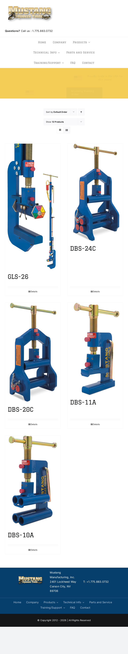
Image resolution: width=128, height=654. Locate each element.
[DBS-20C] (32, 352)
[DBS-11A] (95, 349)
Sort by (56, 112)
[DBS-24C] (95, 192)
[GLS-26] (32, 207)
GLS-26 (18, 276)
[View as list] (67, 130)
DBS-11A (83, 402)
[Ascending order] (81, 112)
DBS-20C (20, 409)
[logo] (30, 4)
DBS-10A (21, 535)
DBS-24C (83, 248)
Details (34, 291)
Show (55, 122)
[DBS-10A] (32, 482)
